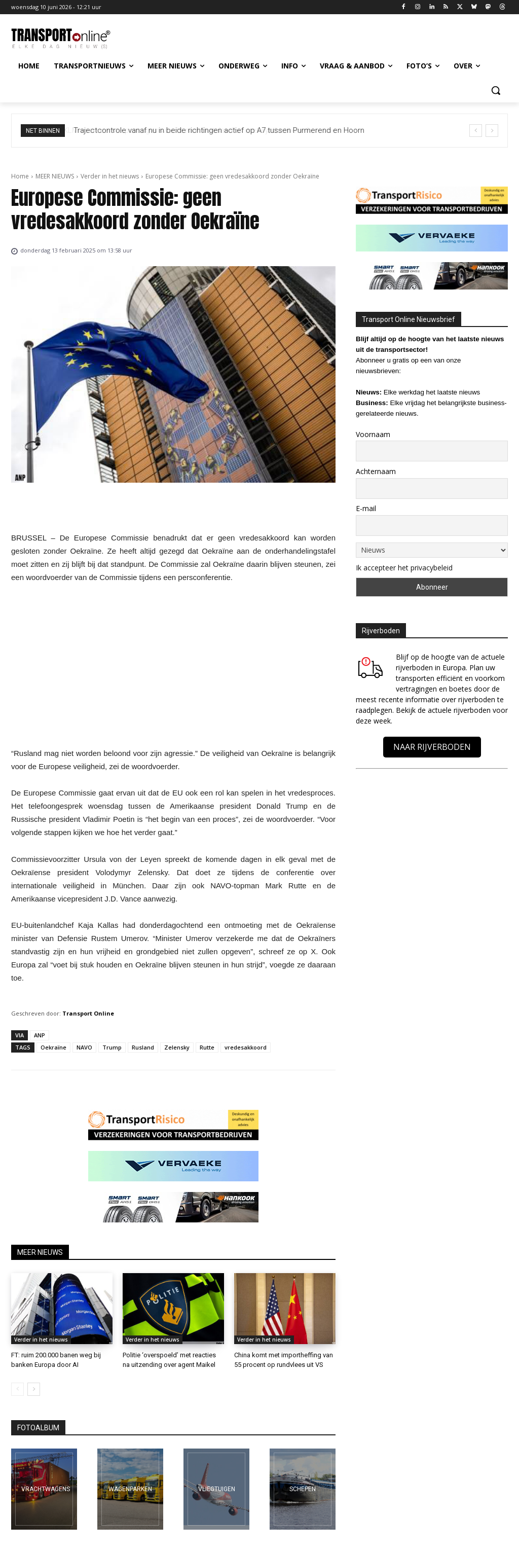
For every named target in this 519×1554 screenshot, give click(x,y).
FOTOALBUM (38, 1428)
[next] (492, 130)
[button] (496, 90)
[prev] (475, 130)
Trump (112, 1047)
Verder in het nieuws (110, 176)
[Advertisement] (173, 668)
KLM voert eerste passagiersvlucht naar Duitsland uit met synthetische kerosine (209, 130)
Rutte (207, 1047)
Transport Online (88, 1013)
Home (20, 176)
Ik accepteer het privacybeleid (404, 567)
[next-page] (33, 1389)
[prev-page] (17, 1389)
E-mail (366, 508)
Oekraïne (53, 1047)
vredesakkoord (246, 1047)
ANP (39, 1035)
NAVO (84, 1047)
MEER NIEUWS (54, 176)
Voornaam (373, 434)
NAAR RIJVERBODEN (432, 746)
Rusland (143, 1047)
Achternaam (376, 471)
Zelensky (177, 1047)
